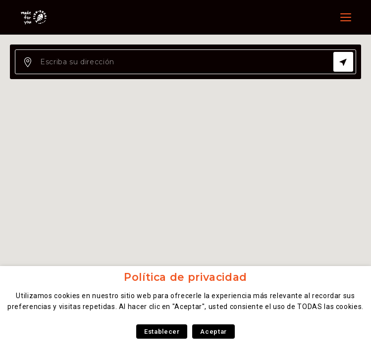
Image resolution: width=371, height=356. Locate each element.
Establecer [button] (161, 331)
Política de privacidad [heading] (185, 277)
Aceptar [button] (213, 331)
